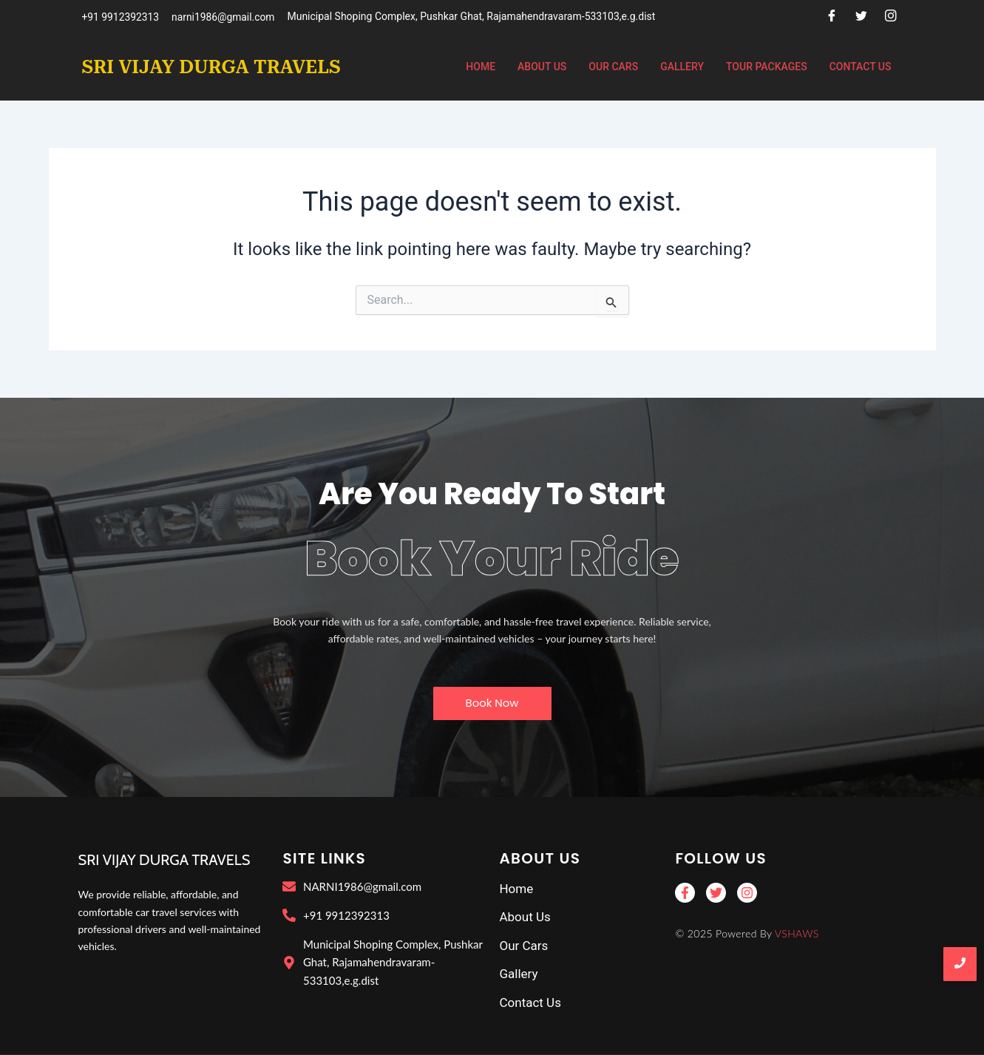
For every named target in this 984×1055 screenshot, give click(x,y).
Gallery (682, 66)
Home (480, 66)
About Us (542, 66)
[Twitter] (861, 17)
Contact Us (860, 66)
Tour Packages (766, 66)
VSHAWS (797, 933)
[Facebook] (832, 17)
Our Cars (613, 66)
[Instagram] (891, 17)
